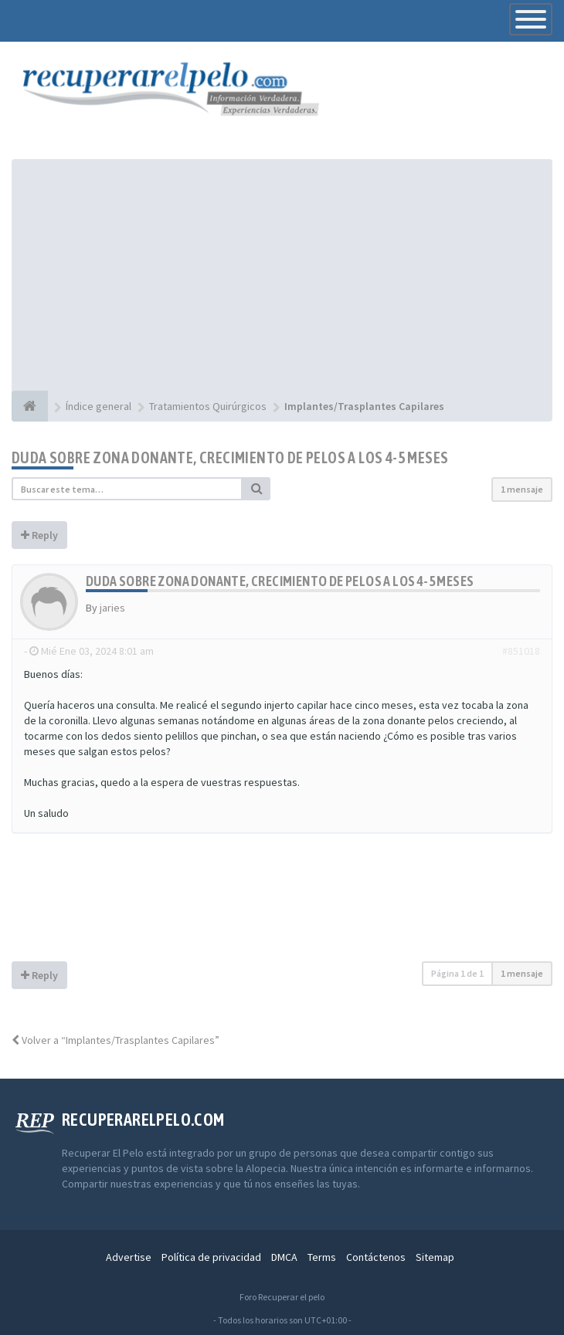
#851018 (521, 651)
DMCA (284, 1257)
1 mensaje (522, 489)
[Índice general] (30, 406)
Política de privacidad (211, 1257)
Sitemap (435, 1257)
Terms (321, 1257)
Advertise (128, 1257)
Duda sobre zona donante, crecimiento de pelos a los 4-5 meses (230, 457)
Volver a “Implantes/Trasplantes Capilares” (115, 1040)
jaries (112, 608)
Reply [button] (39, 535)
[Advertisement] (282, 275)
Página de (457, 973)
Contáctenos (376, 1257)
